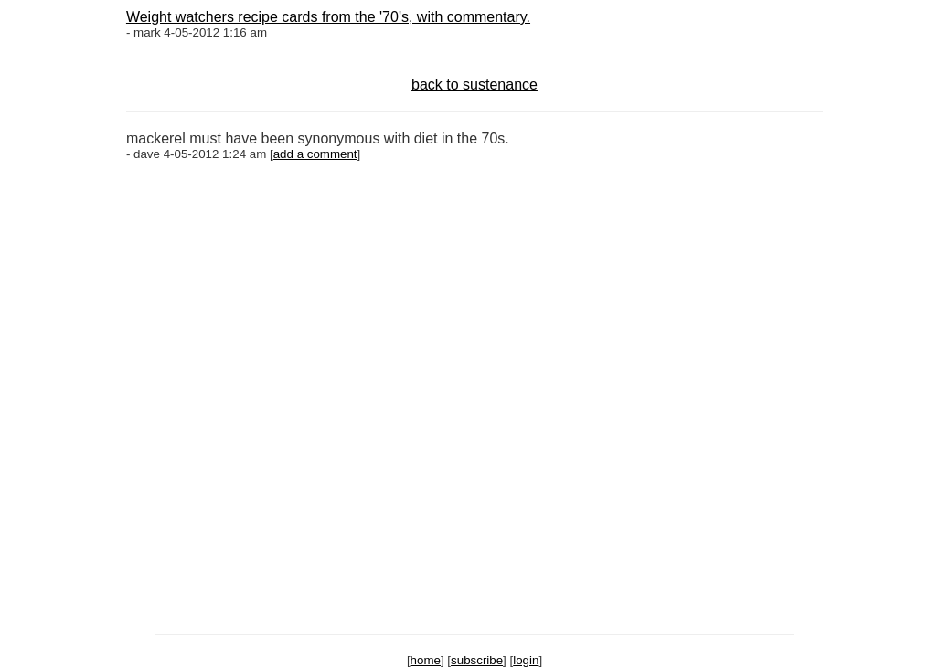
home (426, 660)
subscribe (477, 660)
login (525, 660)
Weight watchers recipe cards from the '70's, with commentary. (328, 17)
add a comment (315, 154)
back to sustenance (474, 84)
